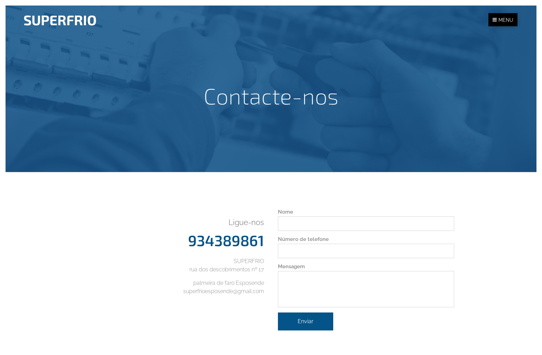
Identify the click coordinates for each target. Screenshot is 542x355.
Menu (503, 20)
